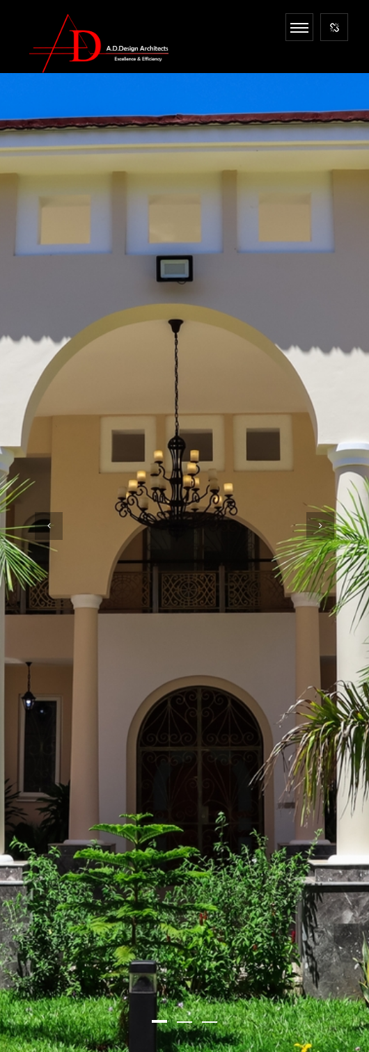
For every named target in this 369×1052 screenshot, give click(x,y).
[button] (159, 1021)
